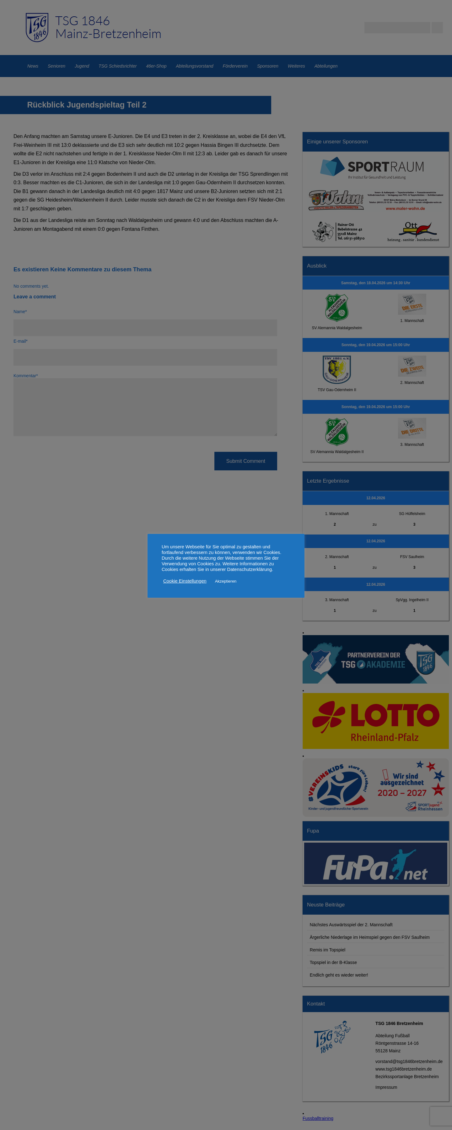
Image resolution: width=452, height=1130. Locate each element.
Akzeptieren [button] (226, 581)
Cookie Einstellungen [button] (185, 581)
